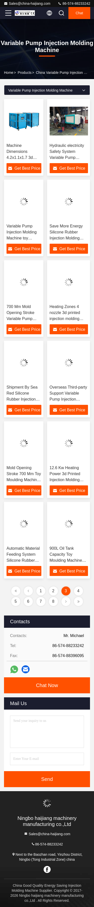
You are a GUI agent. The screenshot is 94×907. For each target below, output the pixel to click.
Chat (79, 13)
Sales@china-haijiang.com (27, 4)
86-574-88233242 (74, 4)
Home (8, 73)
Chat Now (47, 685)
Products (25, 73)
